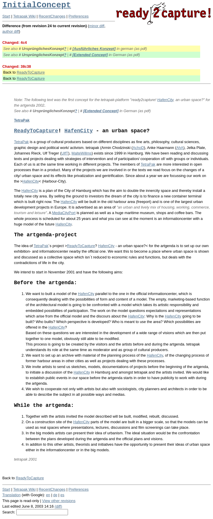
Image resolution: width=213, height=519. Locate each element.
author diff (10, 31)
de (55, 495)
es (62, 495)
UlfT (64, 153)
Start (6, 16)
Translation (11, 495)
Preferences (79, 16)
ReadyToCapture (31, 72)
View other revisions (58, 501)
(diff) (58, 506)
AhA (179, 147)
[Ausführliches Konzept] (94, 48)
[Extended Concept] (90, 55)
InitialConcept (36, 5)
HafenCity (165, 100)
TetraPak (21, 120)
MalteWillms (81, 153)
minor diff (96, 26)
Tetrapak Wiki (24, 16)
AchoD (138, 147)
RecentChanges (52, 16)
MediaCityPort (63, 213)
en (48, 495)
